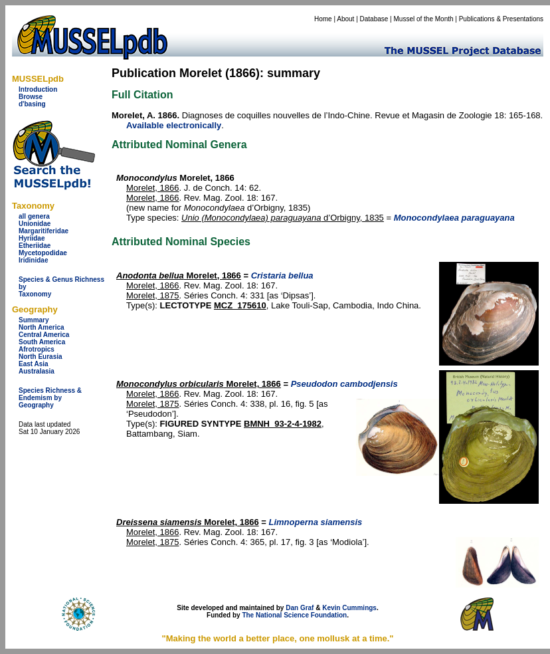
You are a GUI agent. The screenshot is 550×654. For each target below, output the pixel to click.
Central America (44, 334)
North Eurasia (40, 356)
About (345, 19)
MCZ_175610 (240, 305)
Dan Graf (300, 607)
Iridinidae (33, 260)
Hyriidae (32, 238)
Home (323, 19)
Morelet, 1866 (152, 188)
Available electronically (173, 125)
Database (374, 19)
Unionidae (34, 223)
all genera (34, 216)
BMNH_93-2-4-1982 (282, 424)
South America (42, 342)
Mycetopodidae (43, 253)
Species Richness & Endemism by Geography (50, 398)
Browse (31, 96)
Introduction (38, 89)
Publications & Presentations (501, 19)
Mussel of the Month (424, 19)
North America (41, 327)
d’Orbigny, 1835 (282, 218)
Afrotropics (36, 349)
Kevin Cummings (349, 607)
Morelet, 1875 (152, 295)
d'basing (32, 104)
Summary (34, 320)
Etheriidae (34, 245)
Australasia (36, 371)
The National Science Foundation (294, 615)
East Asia (33, 364)
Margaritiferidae (43, 231)
